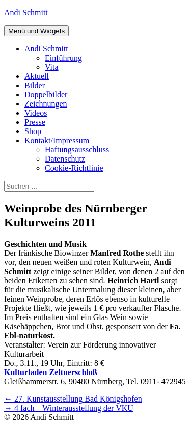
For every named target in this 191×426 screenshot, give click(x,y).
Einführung (63, 58)
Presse (34, 122)
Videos (35, 113)
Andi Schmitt (26, 12)
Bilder (34, 85)
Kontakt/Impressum (56, 140)
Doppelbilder (45, 94)
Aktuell (36, 76)
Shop (32, 131)
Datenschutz (65, 158)
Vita (52, 67)
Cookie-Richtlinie (74, 168)
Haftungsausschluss (77, 149)
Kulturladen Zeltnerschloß (50, 372)
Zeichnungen (45, 103)
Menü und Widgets (36, 31)
